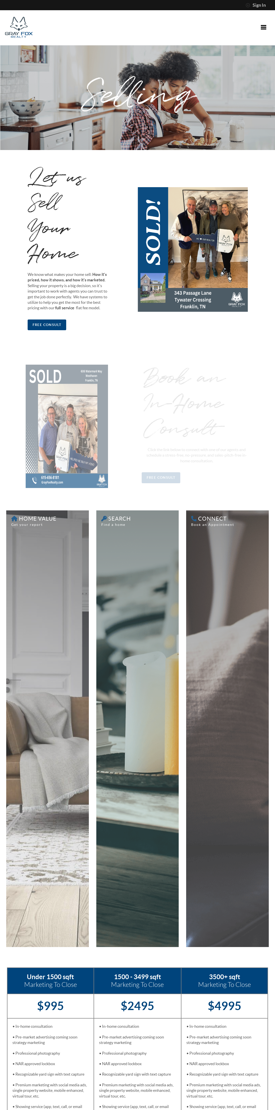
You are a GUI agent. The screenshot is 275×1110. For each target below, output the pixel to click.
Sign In (256, 5)
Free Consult (46, 325)
